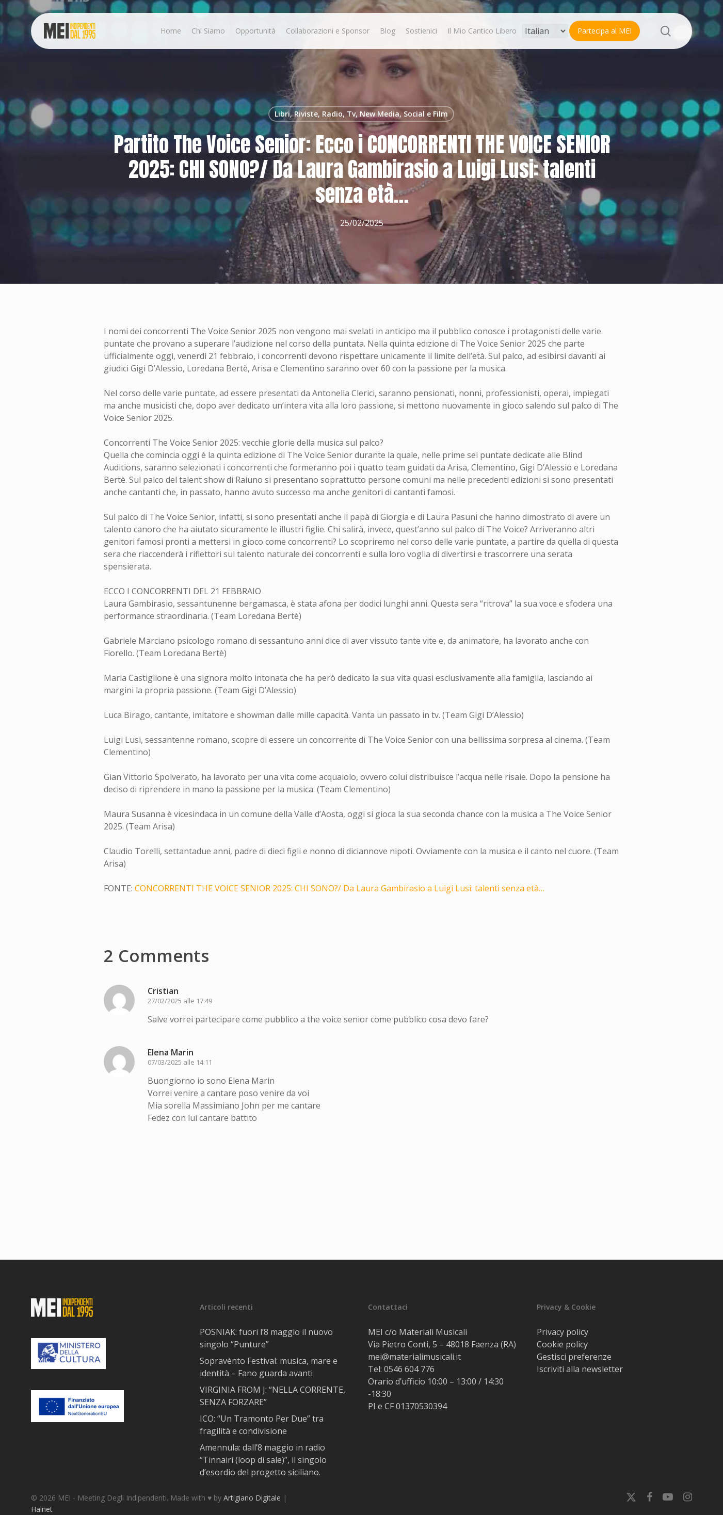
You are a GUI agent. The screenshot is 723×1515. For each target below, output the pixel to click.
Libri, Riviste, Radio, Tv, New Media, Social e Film (361, 114)
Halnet (42, 1509)
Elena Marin (171, 1052)
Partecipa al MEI (604, 31)
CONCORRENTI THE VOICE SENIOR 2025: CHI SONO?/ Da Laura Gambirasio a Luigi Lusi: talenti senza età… (339, 888)
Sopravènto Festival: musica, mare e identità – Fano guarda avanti (269, 1367)
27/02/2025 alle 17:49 (180, 1000)
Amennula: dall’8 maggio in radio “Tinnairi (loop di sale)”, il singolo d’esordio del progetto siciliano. (263, 1460)
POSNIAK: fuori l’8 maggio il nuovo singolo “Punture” (266, 1338)
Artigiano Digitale (252, 1498)
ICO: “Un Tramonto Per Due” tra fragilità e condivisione (262, 1425)
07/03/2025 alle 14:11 (180, 1062)
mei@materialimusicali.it (414, 1356)
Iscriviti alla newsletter (580, 1369)
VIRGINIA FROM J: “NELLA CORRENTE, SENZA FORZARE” (272, 1396)
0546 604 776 (409, 1369)
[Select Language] (545, 31)
